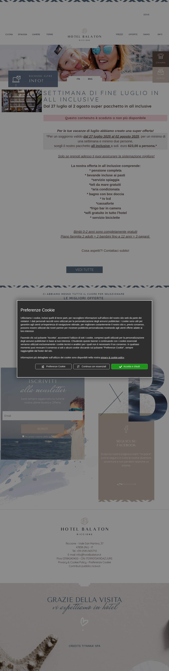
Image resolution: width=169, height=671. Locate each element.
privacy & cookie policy (112, 357)
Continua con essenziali (91, 366)
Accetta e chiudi (129, 366)
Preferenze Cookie (53, 366)
